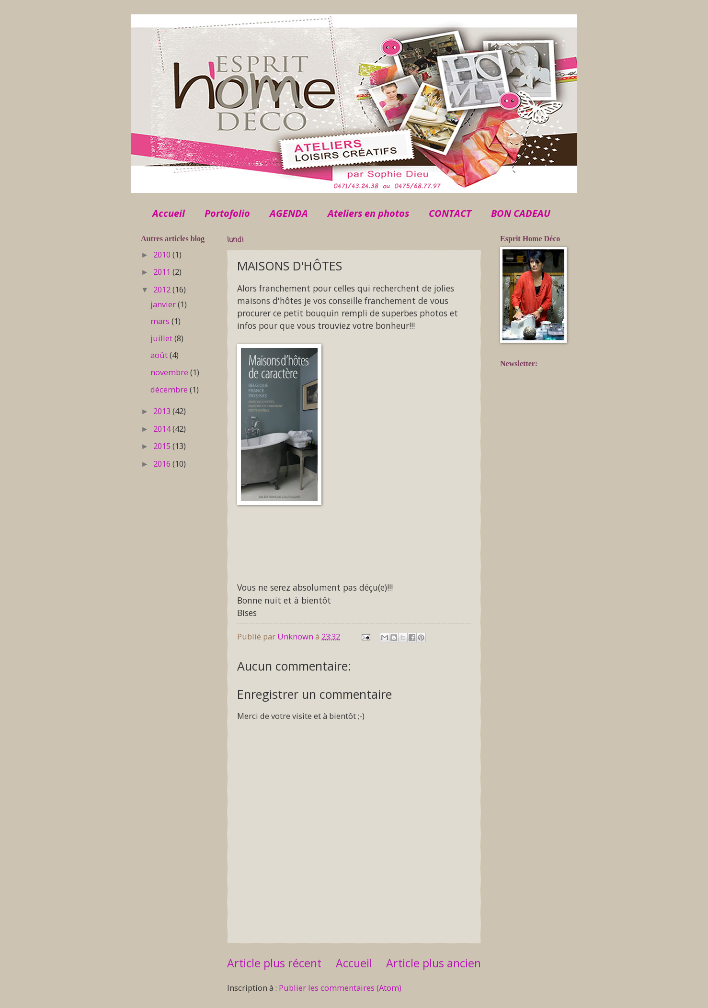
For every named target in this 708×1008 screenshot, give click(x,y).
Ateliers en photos (368, 213)
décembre (170, 389)
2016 (162, 463)
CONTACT (450, 213)
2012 (162, 289)
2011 (162, 271)
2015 (162, 445)
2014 (162, 428)
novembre (170, 372)
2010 (162, 254)
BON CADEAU (520, 213)
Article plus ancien (433, 963)
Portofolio (227, 213)
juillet (162, 338)
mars (160, 320)
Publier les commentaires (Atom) (340, 987)
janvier (164, 304)
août (160, 354)
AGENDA (289, 213)
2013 (162, 410)
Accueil (168, 213)
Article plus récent (274, 963)
